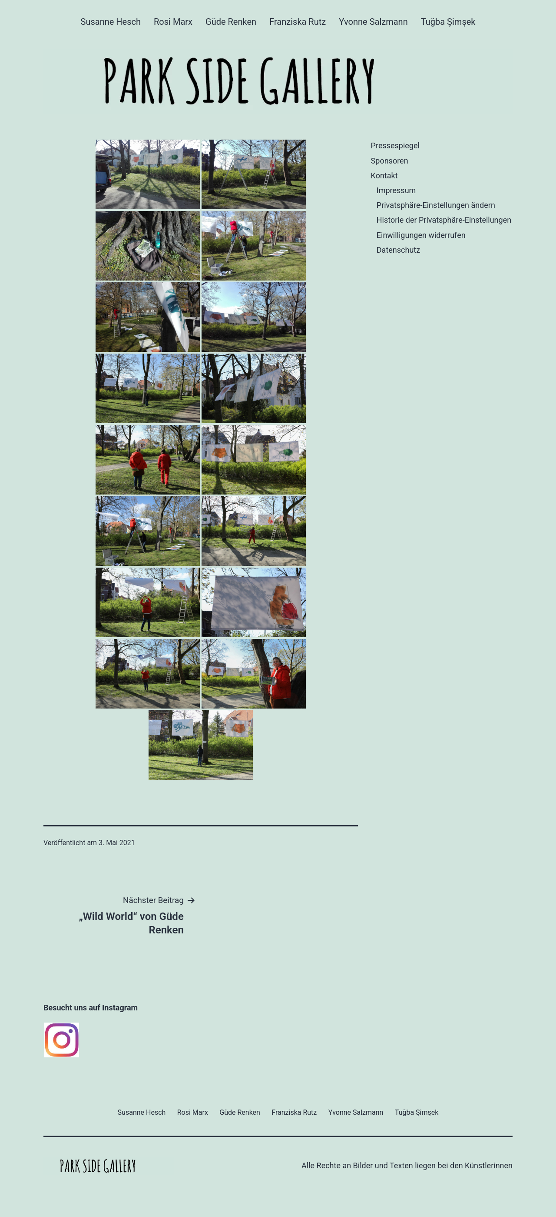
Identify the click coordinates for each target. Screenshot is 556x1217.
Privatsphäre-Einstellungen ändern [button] (436, 205)
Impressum (396, 190)
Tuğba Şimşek (448, 21)
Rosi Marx (173, 21)
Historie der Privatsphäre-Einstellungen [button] (444, 219)
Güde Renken (230, 21)
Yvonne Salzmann (373, 21)
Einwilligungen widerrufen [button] (421, 235)
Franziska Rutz (297, 21)
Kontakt (384, 175)
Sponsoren (389, 160)
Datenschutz (398, 249)
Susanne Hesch (111, 21)
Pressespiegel (395, 145)
